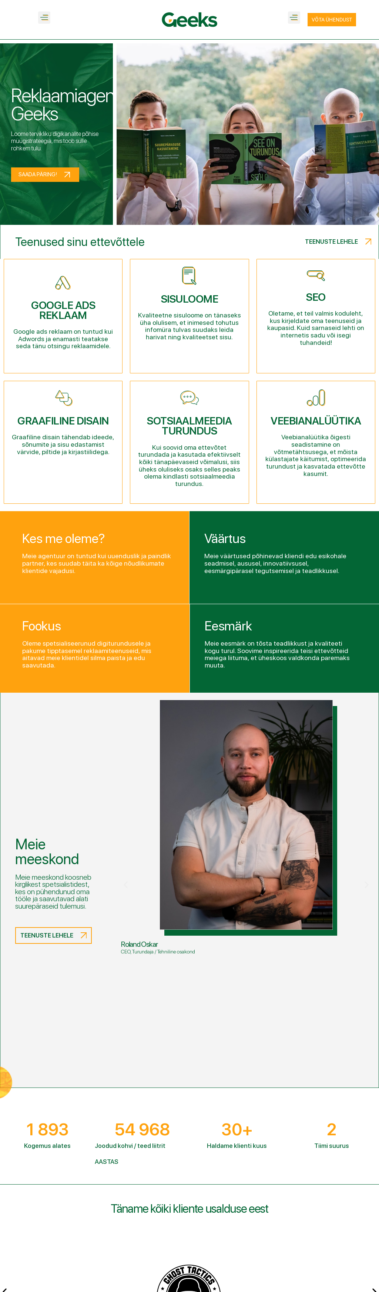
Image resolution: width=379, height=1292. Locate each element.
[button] (44, 17)
